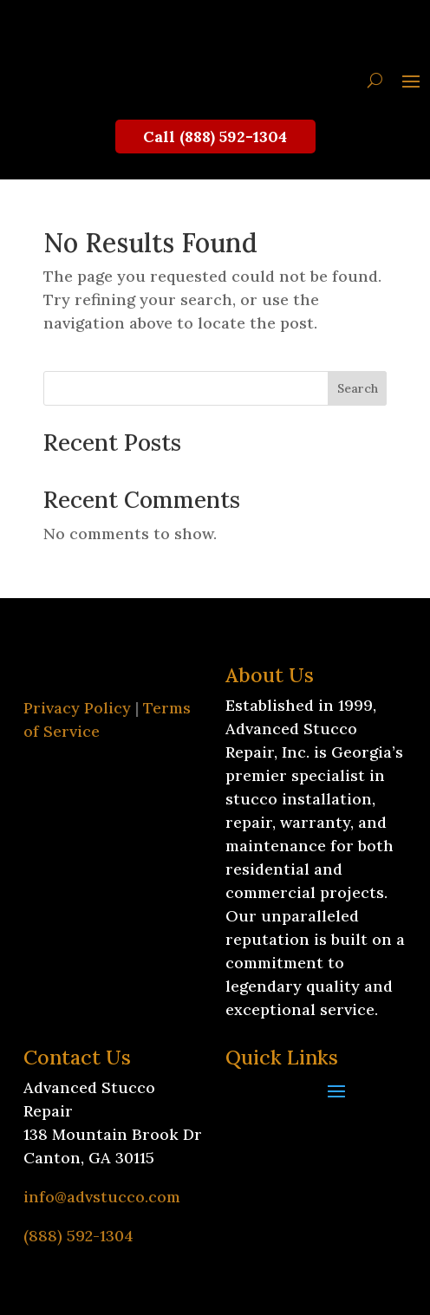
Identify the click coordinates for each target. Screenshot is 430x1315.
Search (357, 388)
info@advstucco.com (101, 1197)
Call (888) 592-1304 (215, 136)
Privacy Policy (77, 708)
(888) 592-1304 (78, 1236)
